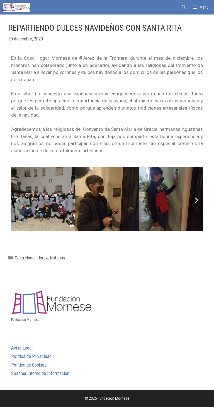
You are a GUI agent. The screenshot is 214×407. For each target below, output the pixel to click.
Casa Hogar (25, 258)
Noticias (57, 258)
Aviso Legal (22, 348)
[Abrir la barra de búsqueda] (183, 7)
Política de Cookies (29, 365)
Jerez (43, 258)
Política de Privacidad (31, 356)
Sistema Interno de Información (40, 373)
